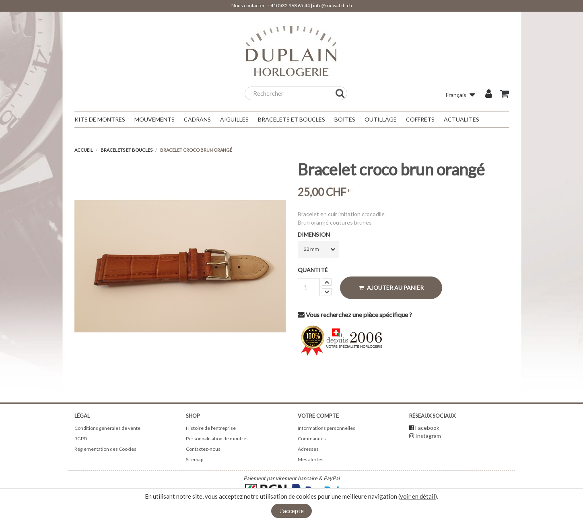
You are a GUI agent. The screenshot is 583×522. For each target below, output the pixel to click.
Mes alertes (310, 459)
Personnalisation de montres (217, 438)
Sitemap (194, 459)
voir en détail (417, 496)
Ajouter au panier (391, 287)
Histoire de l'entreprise (211, 428)
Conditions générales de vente (107, 428)
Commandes (312, 438)
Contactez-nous (203, 449)
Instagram (428, 435)
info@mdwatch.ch (332, 5)
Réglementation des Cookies (105, 449)
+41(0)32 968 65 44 (289, 5)
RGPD (80, 438)
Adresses (308, 449)
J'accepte (291, 510)
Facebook (427, 427)
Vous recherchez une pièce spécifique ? (355, 314)
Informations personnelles (326, 428)
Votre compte (318, 416)
